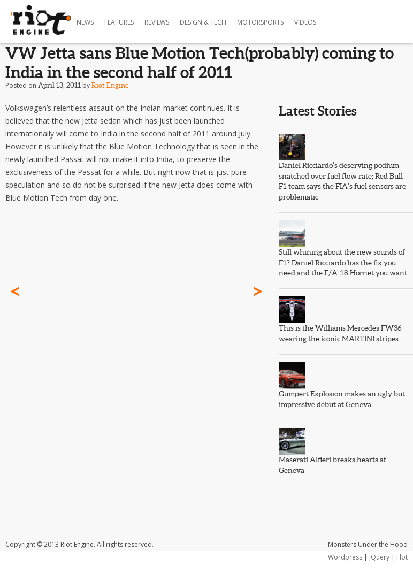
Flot (402, 557)
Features (119, 22)
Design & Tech (203, 22)
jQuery (379, 557)
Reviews (156, 22)
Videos (305, 22)
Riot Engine (109, 85)
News (85, 22)
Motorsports (260, 22)
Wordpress (345, 557)
